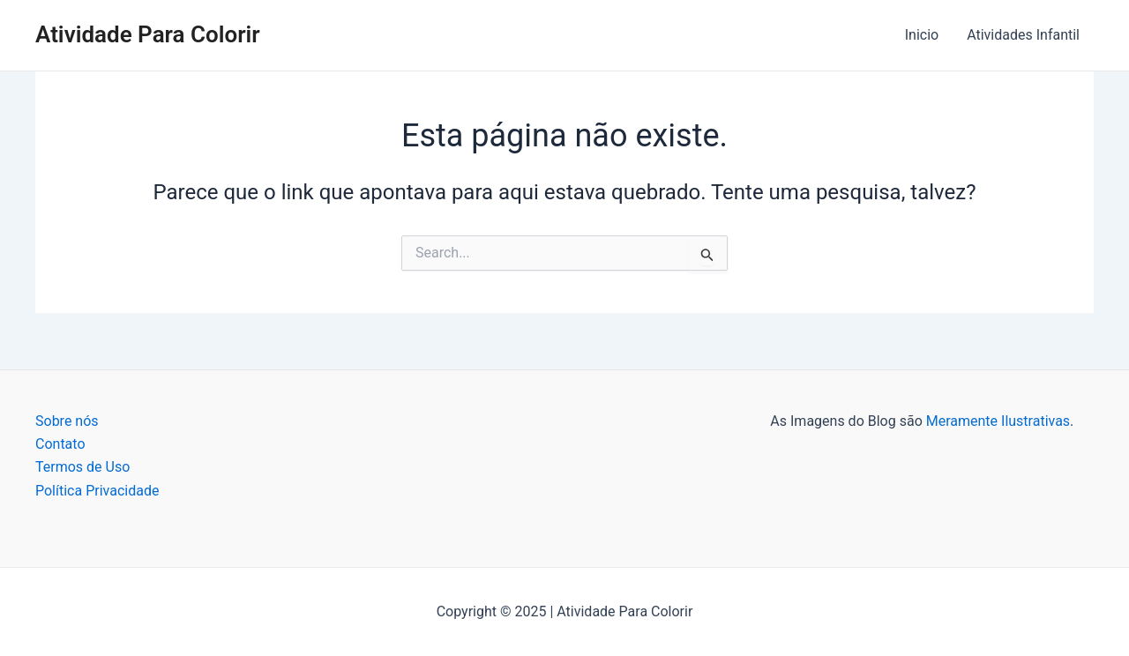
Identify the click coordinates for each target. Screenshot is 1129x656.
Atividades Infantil (1023, 34)
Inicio (921, 34)
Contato (60, 444)
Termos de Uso (82, 466)
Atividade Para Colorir (147, 34)
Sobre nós (67, 421)
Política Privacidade (97, 490)
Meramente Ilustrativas (998, 421)
